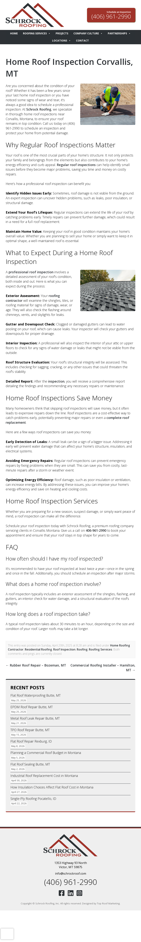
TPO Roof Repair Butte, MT (30, 730)
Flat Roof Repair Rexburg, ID (31, 741)
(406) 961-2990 (70, 881)
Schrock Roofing (38, 109)
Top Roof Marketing (108, 903)
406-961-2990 (96, 530)
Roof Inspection (64, 649)
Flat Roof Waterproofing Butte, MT (35, 695)
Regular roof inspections (76, 165)
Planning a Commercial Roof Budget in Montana (45, 752)
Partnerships (119, 33)
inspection (56, 381)
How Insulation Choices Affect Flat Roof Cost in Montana (51, 787)
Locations (61, 40)
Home (14, 33)
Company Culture (88, 33)
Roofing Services (36, 33)
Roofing (82, 649)
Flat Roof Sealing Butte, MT (30, 764)
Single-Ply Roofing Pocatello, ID (33, 798)
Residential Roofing (38, 649)
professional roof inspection (31, 272)
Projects (62, 33)
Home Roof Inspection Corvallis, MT (51, 67)
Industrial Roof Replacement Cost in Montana (44, 775)
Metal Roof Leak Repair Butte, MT (35, 718)
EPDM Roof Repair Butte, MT (31, 707)
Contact (82, 40)
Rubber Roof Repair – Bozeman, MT (36, 665)
